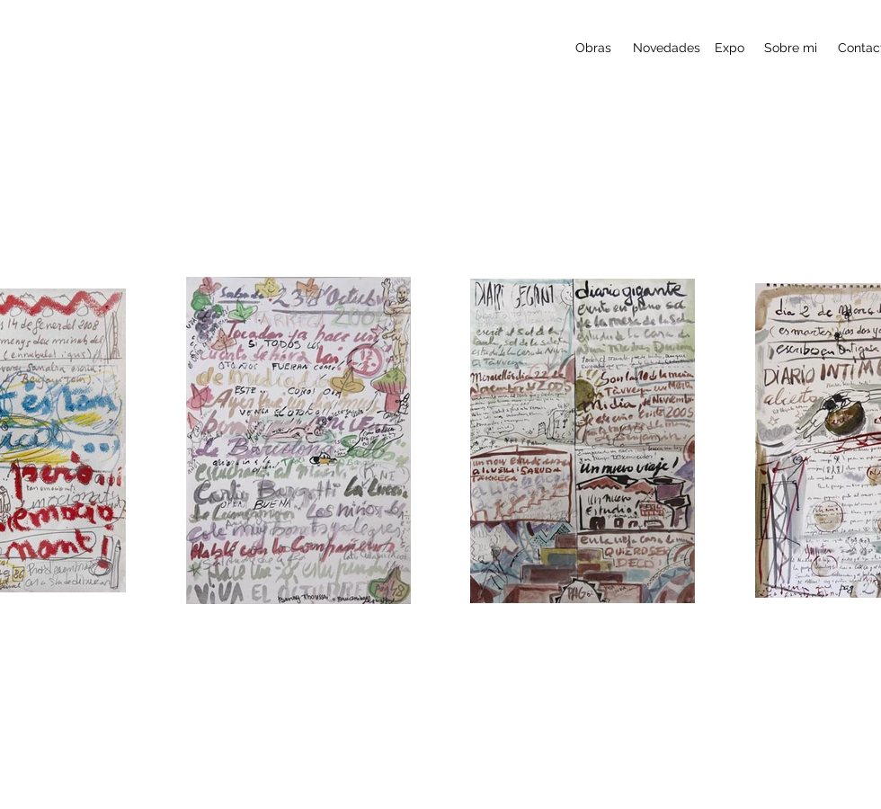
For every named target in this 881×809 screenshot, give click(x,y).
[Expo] (729, 48)
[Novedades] (666, 48)
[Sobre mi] (791, 48)
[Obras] (593, 48)
